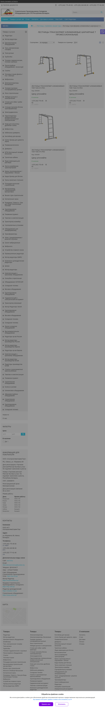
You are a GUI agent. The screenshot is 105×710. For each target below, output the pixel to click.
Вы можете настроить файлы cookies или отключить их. (51, 699)
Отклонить (61, 704)
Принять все (46, 704)
